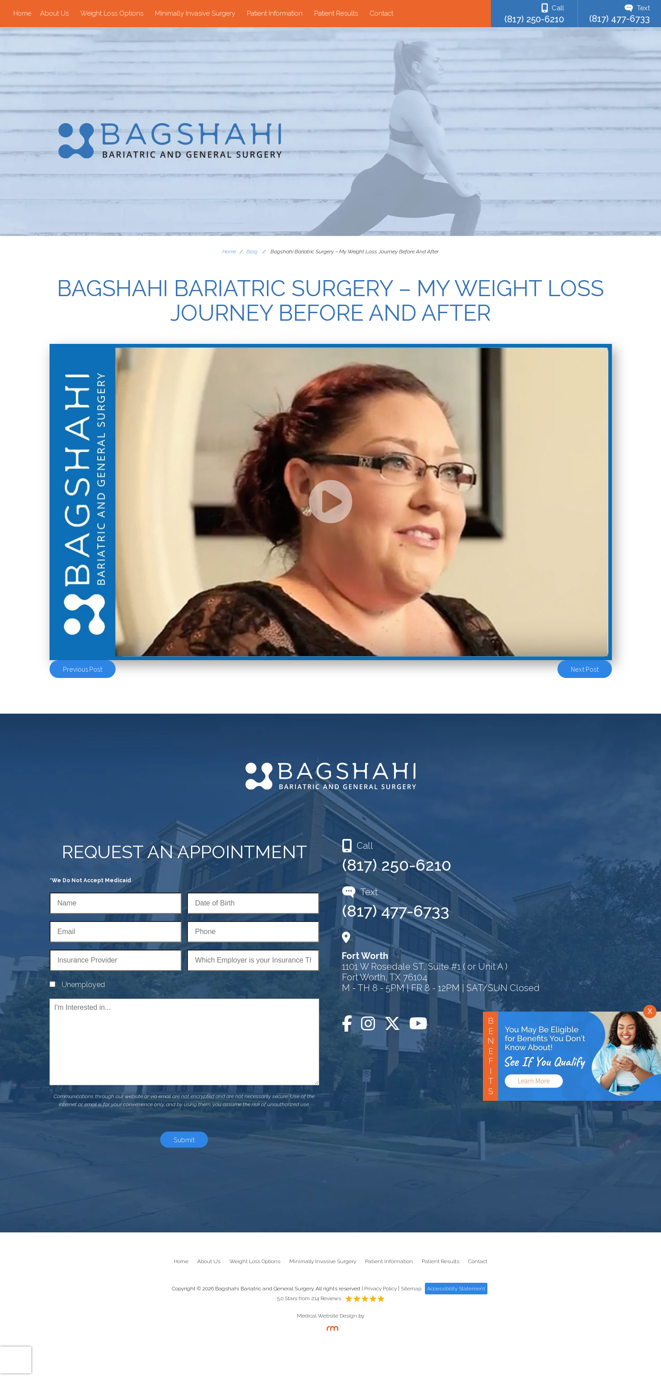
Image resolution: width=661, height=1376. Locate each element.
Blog (252, 251)
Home (22, 13)
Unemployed (83, 984)
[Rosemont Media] (330, 1329)
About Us (54, 13)
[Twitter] (392, 1023)
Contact (381, 13)
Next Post (585, 669)
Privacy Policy (380, 1288)
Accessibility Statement (456, 1288)
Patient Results (336, 13)
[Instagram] (368, 1023)
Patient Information (275, 13)
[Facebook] (349, 1023)
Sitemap (411, 1288)
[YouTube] (418, 1023)
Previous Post (82, 669)
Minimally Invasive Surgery (195, 13)
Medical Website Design (327, 1316)
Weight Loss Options (111, 13)
